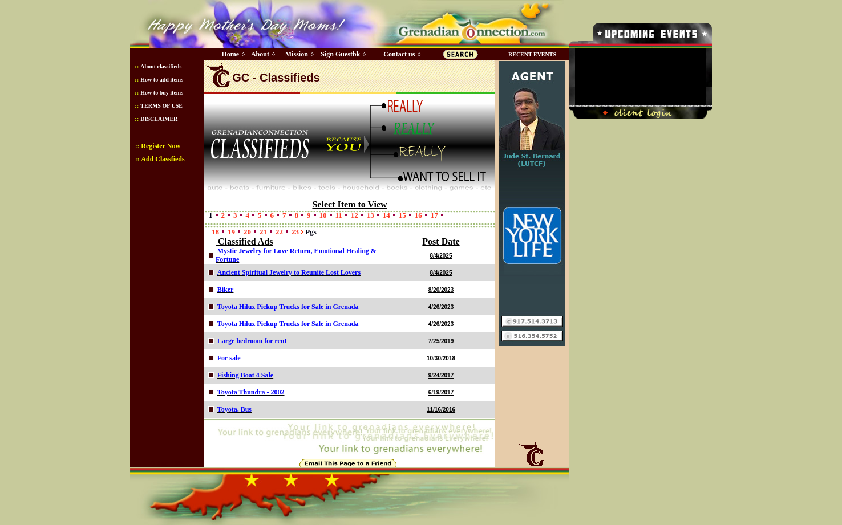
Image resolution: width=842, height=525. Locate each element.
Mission (296, 54)
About (260, 54)
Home (230, 54)
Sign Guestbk (342, 54)
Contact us (399, 54)
